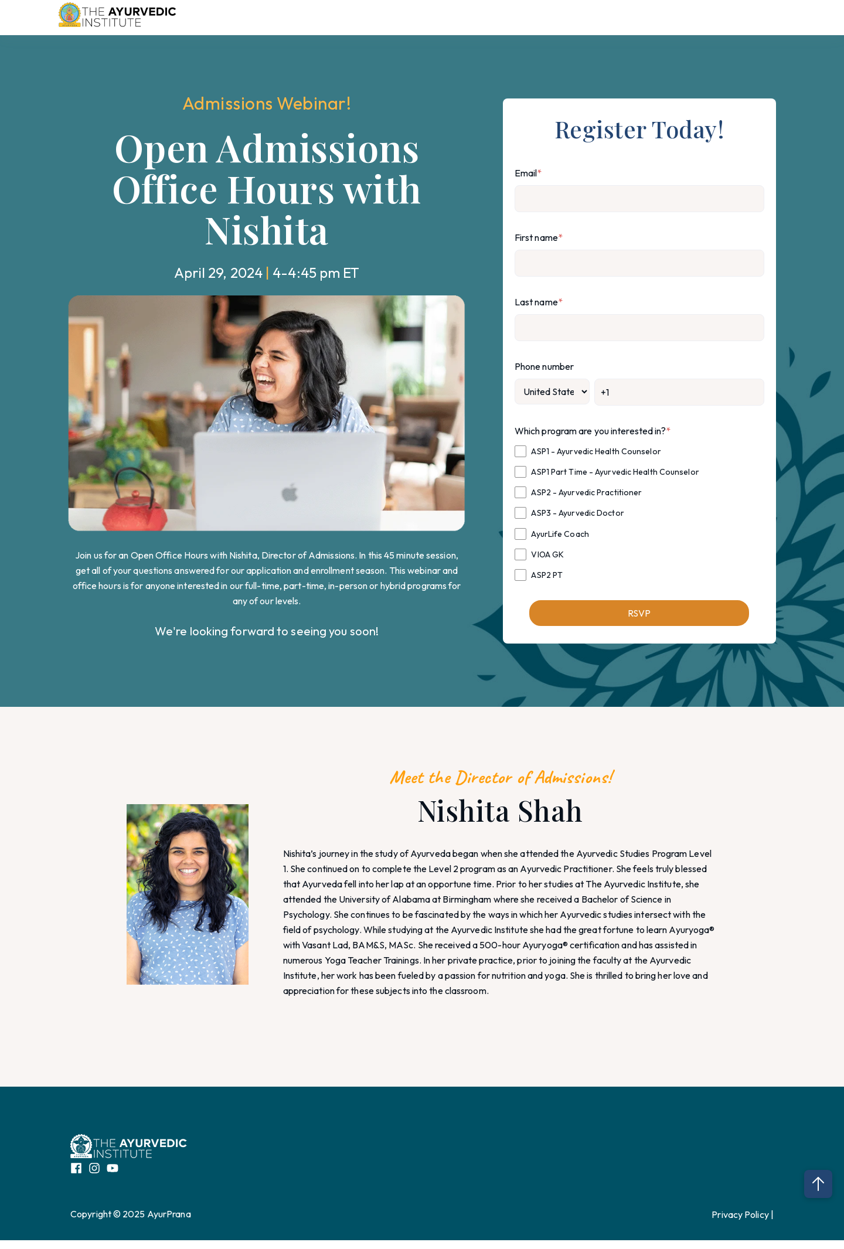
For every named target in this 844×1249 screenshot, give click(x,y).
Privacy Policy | (743, 1214)
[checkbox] (639, 513)
